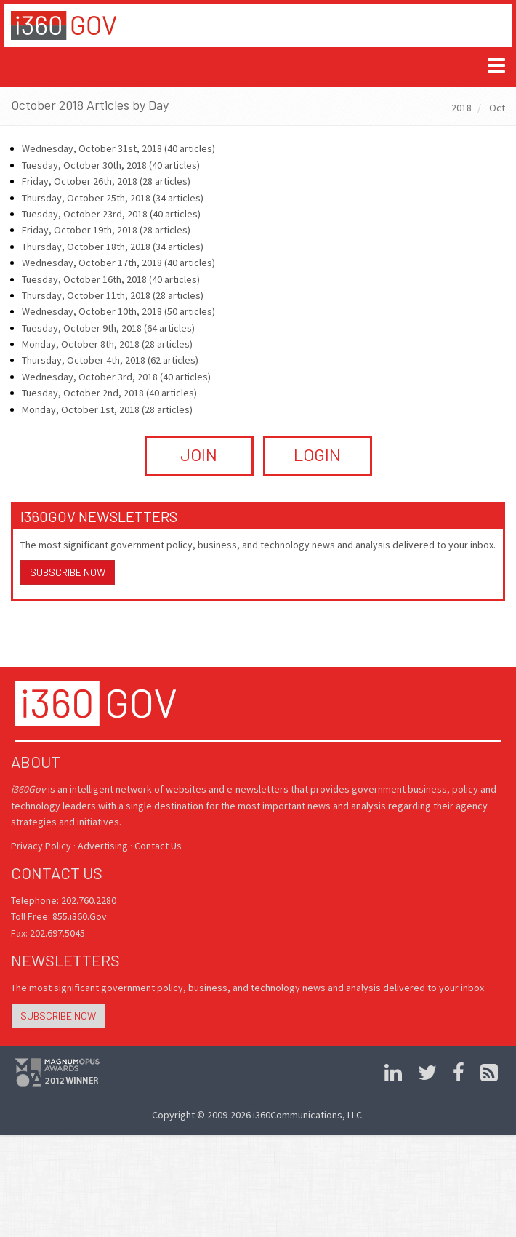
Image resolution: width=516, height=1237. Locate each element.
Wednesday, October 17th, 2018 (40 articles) (118, 262)
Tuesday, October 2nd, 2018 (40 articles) (109, 392)
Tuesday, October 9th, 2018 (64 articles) (108, 328)
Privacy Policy (41, 845)
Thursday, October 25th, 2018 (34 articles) (112, 197)
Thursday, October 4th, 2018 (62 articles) (110, 360)
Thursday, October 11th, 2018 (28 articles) (112, 295)
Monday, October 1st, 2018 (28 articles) (107, 409)
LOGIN (317, 454)
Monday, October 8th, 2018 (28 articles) (107, 344)
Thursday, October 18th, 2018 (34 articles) (112, 246)
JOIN (198, 454)
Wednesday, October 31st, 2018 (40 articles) (118, 148)
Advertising (103, 845)
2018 (461, 107)
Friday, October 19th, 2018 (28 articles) (106, 229)
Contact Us (158, 845)
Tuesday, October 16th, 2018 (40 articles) (111, 279)
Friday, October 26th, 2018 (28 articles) (106, 181)
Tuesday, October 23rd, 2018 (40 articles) (111, 213)
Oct (497, 107)
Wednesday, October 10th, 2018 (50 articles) (118, 311)
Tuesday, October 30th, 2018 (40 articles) (111, 165)
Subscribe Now (67, 572)
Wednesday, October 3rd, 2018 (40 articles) (116, 376)
